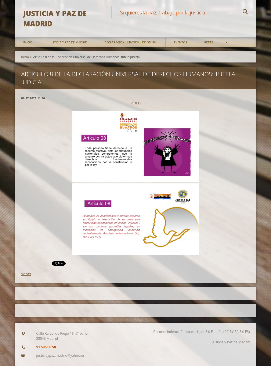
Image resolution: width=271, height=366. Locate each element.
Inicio (27, 42)
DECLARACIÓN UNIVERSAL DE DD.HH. (130, 42)
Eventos (180, 42)
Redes (208, 42)
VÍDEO (136, 103)
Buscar (245, 12)
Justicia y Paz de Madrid (68, 42)
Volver (26, 274)
